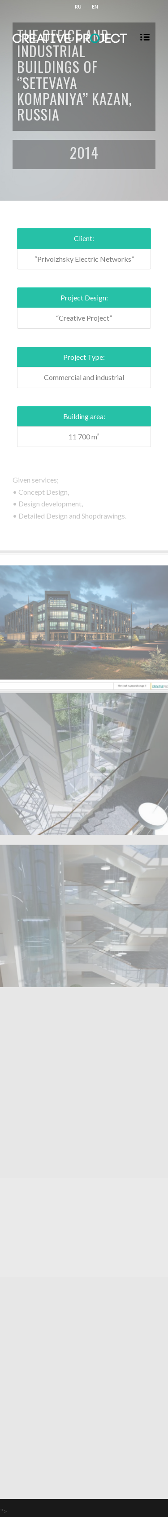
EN (95, 6)
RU (78, 6)
